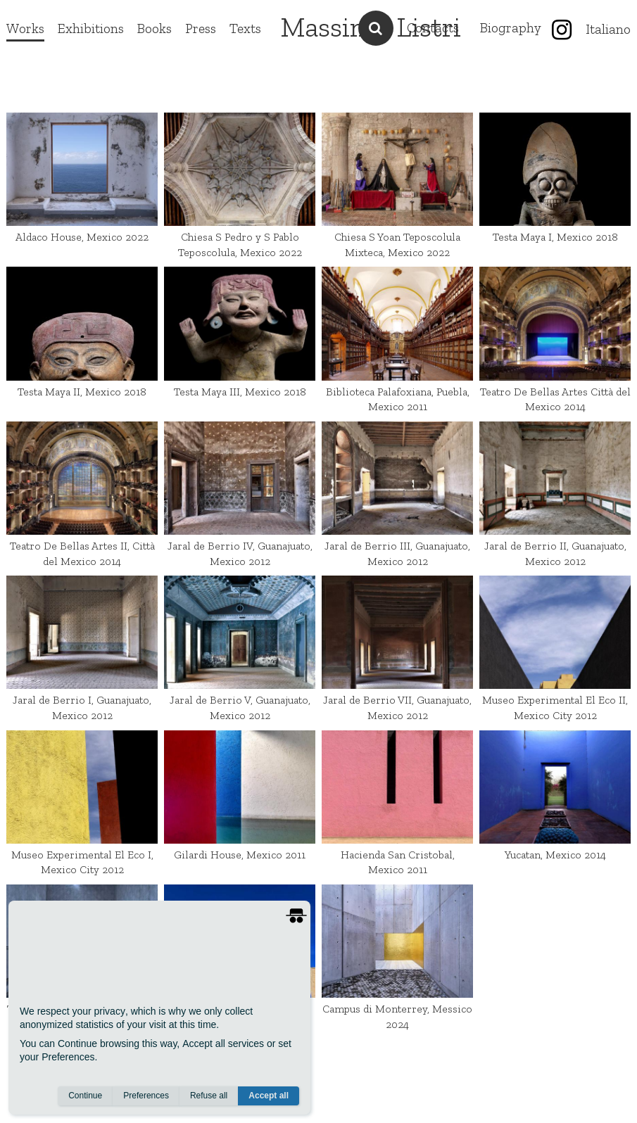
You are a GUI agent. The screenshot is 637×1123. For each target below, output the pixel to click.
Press (200, 28)
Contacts (433, 28)
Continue (85, 1095)
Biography (510, 28)
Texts (245, 28)
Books (154, 28)
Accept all (268, 1095)
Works (25, 28)
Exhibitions (91, 28)
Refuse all (208, 1095)
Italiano (608, 29)
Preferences (146, 1095)
